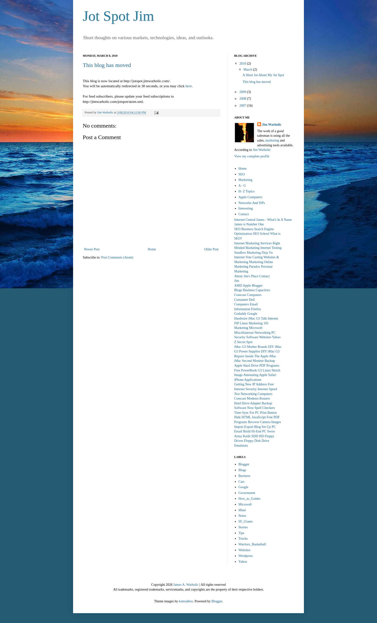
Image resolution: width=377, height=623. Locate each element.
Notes (242, 516)
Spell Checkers (265, 408)
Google (252, 313)
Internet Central (244, 220)
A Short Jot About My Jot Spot (263, 75)
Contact (244, 214)
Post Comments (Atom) (117, 257)
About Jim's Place (246, 276)
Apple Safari (267, 375)
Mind (242, 510)
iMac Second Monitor (249, 361)
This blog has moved (107, 65)
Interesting (246, 208)
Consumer (241, 300)
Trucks (243, 538)
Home (152, 249)
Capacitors (263, 290)
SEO (242, 174)
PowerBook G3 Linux (256, 370)
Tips (241, 533)
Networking (262, 332)
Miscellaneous (244, 332)
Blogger (257, 285)
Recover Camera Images (264, 422)
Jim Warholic (272, 124)
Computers (254, 295)
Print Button (268, 412)
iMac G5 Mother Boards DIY (254, 347)
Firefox (256, 309)
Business (249, 290)
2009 (243, 92)
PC (273, 332)
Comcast (240, 295)
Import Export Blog (247, 427)
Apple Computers (250, 197)
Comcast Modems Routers (252, 398)
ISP (236, 323)
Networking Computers (256, 394)
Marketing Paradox (247, 266)
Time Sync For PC (246, 412)
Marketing (245, 180)
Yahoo (276, 337)
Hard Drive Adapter (247, 403)
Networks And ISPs (252, 203)
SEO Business (243, 229)
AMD (238, 285)
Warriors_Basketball (252, 544)
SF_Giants (246, 521)
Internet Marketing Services (253, 243)
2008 (243, 98)
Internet (273, 318)
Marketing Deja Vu (260, 252)
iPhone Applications (247, 380)
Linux (244, 323)
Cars (242, 481)
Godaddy (240, 313)
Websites (265, 337)
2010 (243, 63)
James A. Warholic (186, 584)
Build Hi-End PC (254, 431)
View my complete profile (252, 156)
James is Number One (249, 224)
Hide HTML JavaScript (250, 417)
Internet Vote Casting (248, 257)
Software (252, 337)
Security (239, 337)
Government (247, 493)
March (248, 69)
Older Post (211, 249)
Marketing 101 (259, 323)
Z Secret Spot (243, 342)
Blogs (238, 290)
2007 (243, 105)
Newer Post (92, 249)
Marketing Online (261, 262)
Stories (243, 527)
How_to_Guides (250, 498)
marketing (272, 140)
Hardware (240, 318)
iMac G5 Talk (257, 318)
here (188, 86)
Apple (247, 285)
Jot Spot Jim (118, 16)
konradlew (186, 601)
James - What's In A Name (274, 220)
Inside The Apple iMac (260, 356)
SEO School (261, 233)
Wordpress (246, 556)
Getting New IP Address (250, 384)
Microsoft (255, 328)
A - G (242, 185)
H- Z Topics (247, 191)
